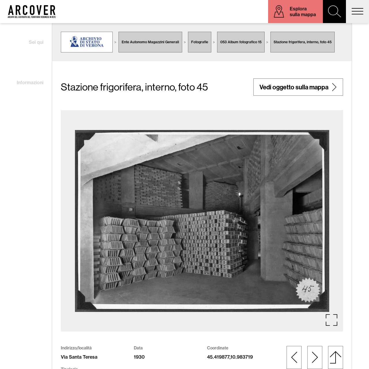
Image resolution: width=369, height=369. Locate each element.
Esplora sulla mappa (303, 11)
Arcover (32, 11)
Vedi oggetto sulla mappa (293, 87)
